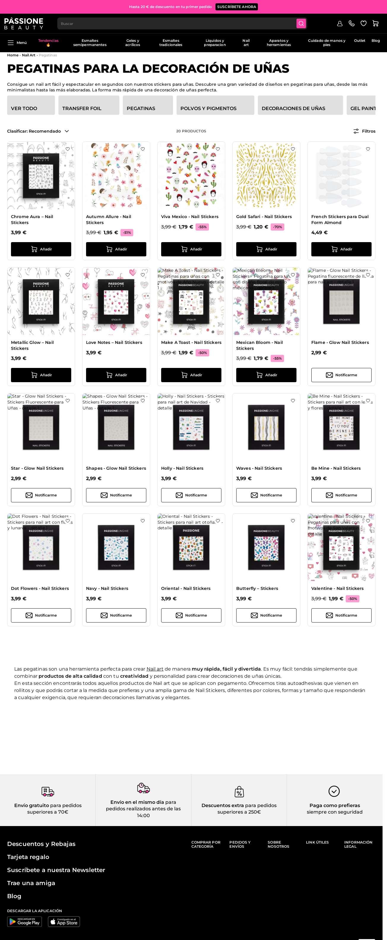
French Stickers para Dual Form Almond (340, 219)
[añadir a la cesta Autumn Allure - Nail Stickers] (116, 249)
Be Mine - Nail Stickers (336, 468)
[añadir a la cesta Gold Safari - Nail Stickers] (266, 249)
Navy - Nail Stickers (107, 588)
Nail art (245, 42)
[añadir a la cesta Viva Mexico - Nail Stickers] (191, 249)
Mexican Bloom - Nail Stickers (259, 345)
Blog (376, 40)
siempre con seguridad (335, 812)
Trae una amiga (31, 883)
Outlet (360, 40)
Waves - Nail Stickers (259, 468)
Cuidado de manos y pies (326, 42)
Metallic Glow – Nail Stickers (32, 345)
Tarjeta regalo (28, 856)
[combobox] (186, 22)
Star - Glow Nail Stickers (37, 468)
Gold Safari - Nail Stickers (264, 216)
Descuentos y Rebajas (41, 843)
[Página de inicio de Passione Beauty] (26, 22)
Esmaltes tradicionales (171, 42)
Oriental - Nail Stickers (185, 588)
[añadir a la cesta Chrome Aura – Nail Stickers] (41, 249)
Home (12, 55)
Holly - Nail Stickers (182, 468)
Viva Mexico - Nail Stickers (189, 216)
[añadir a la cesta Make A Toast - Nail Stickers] (191, 375)
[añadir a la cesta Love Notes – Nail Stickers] (116, 375)
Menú (17, 42)
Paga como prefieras (335, 805)
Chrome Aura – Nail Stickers (32, 219)
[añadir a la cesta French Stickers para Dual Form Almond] (341, 249)
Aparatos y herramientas (279, 42)
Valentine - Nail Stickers (337, 588)
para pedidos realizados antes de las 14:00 (143, 808)
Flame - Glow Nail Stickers (340, 342)
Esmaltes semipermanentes (90, 42)
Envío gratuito (31, 805)
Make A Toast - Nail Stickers (191, 342)
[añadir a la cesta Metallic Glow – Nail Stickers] (41, 375)
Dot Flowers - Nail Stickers (40, 588)
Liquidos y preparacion (215, 42)
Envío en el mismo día (137, 802)
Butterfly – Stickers (257, 588)
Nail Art (29, 55)
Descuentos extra (223, 805)
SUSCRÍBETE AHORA (236, 6)
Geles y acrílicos (132, 42)
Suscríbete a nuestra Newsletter (56, 870)
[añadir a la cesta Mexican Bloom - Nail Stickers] (266, 375)
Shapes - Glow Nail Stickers (116, 468)
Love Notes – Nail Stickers (114, 342)
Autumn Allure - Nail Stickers (108, 219)
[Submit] (306, 22)
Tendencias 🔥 (48, 42)
